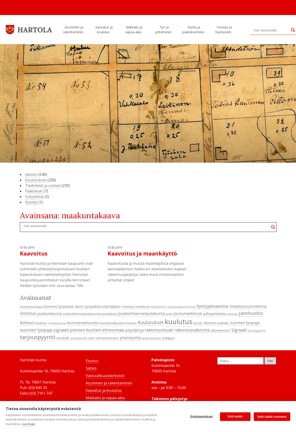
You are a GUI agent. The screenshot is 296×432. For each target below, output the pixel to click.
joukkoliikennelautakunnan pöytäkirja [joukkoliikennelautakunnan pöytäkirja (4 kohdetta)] (90, 314)
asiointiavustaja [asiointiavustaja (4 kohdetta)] (31, 306)
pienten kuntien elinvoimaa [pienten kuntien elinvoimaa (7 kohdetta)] (96, 330)
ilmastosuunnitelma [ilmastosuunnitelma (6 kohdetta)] (247, 306)
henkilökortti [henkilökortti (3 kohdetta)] (158, 306)
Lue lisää (28, 424)
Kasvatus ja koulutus (104, 29)
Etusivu (92, 360)
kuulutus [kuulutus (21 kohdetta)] (178, 321)
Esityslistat (34, 196)
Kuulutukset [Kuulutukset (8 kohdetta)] (151, 322)
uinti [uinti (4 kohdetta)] (91, 338)
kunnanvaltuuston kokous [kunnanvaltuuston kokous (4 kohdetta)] (118, 323)
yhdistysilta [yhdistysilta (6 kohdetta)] (130, 337)
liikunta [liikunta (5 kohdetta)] (209, 322)
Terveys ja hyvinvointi (224, 29)
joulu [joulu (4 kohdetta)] (169, 314)
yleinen (31, 174)
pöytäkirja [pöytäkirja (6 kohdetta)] (134, 330)
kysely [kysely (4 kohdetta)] (197, 323)
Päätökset (34, 191)
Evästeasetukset (201, 416)
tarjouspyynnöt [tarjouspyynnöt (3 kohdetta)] (257, 330)
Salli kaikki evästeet (272, 416)
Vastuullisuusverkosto (105, 375)
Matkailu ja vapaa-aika (134, 29)
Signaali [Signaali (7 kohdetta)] (239, 330)
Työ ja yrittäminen (164, 29)
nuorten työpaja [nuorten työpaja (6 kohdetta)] (245, 322)
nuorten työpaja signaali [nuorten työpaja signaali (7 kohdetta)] (44, 330)
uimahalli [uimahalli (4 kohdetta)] (62, 338)
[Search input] (271, 30)
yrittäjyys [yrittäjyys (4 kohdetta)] (168, 338)
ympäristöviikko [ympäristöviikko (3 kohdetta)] (151, 338)
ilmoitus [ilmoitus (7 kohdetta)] (28, 313)
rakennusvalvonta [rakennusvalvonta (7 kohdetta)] (191, 330)
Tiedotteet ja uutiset (42, 185)
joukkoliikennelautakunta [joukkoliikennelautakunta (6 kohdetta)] (141, 313)
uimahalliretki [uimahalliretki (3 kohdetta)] (78, 338)
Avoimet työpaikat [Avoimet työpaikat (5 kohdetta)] (58, 306)
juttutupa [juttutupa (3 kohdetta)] (232, 314)
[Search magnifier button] (273, 227)
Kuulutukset (35, 180)
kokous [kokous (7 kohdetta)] (27, 322)
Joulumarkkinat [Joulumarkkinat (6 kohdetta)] (188, 313)
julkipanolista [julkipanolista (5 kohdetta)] (214, 313)
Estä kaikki (235, 416)
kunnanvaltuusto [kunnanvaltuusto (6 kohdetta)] (83, 322)
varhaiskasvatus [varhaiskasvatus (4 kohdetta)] (107, 338)
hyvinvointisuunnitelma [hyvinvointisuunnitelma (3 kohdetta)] (181, 306)
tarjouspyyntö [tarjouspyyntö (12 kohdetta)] (37, 337)
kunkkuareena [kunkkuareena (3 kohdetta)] (57, 323)
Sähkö (91, 368)
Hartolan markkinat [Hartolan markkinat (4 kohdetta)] (135, 306)
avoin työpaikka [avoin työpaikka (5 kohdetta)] (88, 306)
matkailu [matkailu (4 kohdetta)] (223, 323)
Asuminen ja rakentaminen (74, 29)
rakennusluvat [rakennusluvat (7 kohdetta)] (159, 330)
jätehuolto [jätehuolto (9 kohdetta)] (251, 313)
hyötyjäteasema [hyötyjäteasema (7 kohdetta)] (212, 306)
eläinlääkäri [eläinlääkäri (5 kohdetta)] (111, 306)
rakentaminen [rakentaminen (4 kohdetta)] (220, 330)
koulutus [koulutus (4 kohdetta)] (41, 323)
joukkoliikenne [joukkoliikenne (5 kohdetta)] (49, 313)
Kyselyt (31, 202)
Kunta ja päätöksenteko (194, 29)
